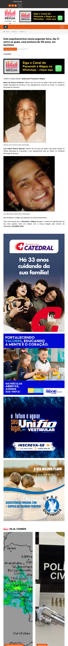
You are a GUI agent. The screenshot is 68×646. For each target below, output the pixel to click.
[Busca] (20, 5)
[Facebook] (10, 5)
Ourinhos (22, 31)
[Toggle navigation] (5, 27)
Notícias (14, 31)
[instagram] (13, 5)
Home (7, 31)
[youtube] (16, 5)
